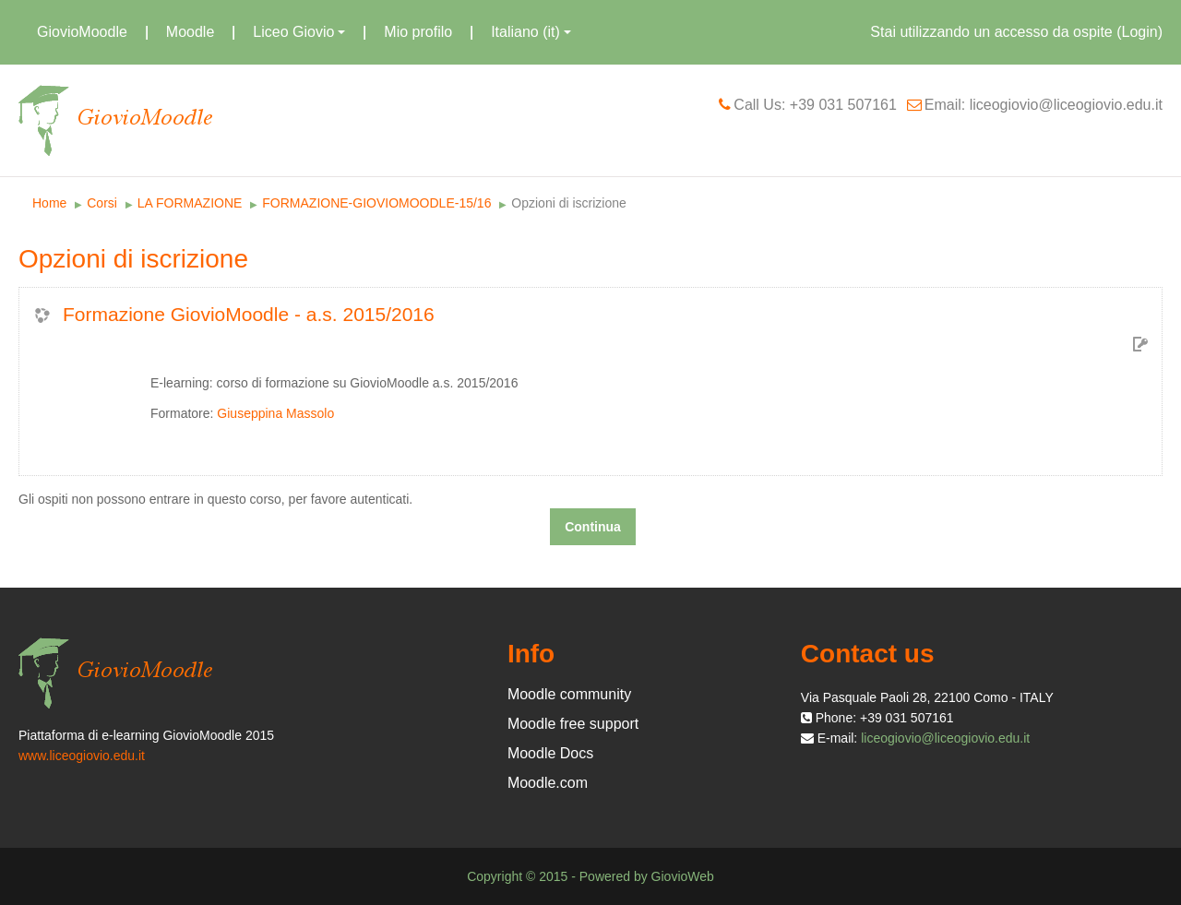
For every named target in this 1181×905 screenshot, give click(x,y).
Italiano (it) (531, 32)
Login (1140, 32)
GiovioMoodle (82, 32)
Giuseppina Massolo (275, 413)
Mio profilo (418, 32)
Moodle (190, 32)
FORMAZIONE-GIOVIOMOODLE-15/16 (376, 203)
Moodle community (569, 694)
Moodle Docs (550, 753)
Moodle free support (572, 724)
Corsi (102, 203)
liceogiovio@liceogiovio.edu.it (945, 738)
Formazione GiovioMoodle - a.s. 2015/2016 (249, 314)
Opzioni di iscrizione (568, 203)
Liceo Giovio (299, 32)
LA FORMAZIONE (190, 203)
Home (49, 203)
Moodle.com (547, 783)
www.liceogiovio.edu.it (81, 755)
